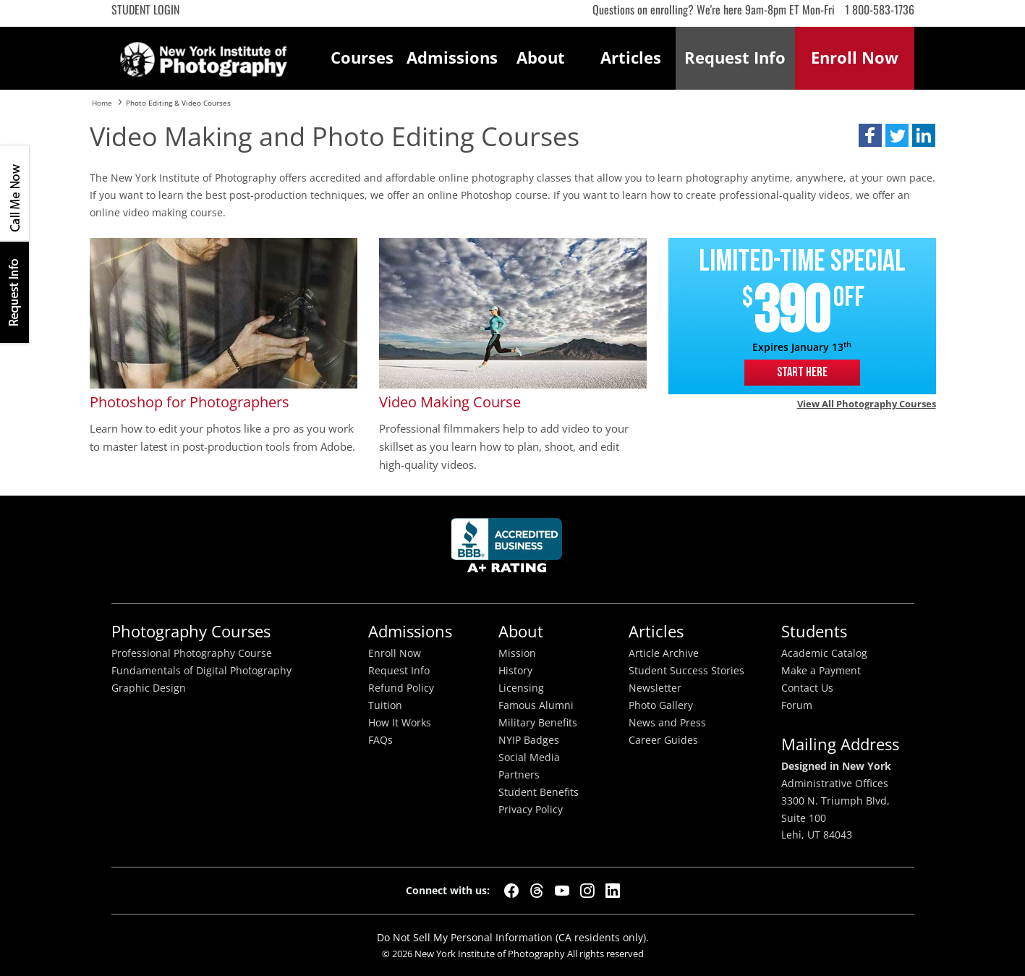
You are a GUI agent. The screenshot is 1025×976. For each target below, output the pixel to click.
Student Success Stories (686, 670)
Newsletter (655, 688)
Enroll (854, 57)
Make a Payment (821, 670)
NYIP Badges (528, 740)
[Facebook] (511, 890)
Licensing (521, 688)
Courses (362, 57)
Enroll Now (394, 653)
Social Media (529, 757)
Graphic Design (148, 688)
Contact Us (807, 688)
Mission (517, 653)
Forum (796, 705)
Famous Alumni (536, 705)
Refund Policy (401, 688)
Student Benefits (538, 792)
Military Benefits (537, 722)
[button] (870, 135)
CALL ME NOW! (14, 193)
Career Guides (663, 740)
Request (735, 57)
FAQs (380, 740)
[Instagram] (587, 890)
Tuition (385, 705)
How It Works (399, 722)
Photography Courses (191, 631)
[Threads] (536, 890)
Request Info (14, 292)
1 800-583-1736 (879, 9)
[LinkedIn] (612, 890)
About (540, 57)
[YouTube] (562, 890)
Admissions (451, 57)
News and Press (667, 722)
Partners (519, 774)
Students (814, 631)
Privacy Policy (530, 809)
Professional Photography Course (191, 653)
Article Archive (664, 653)
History (515, 670)
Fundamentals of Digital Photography (201, 670)
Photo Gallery (661, 705)
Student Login (145, 9)
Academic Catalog (824, 653)
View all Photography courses (866, 404)
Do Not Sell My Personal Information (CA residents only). (513, 937)
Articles (630, 57)
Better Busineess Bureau (509, 549)
